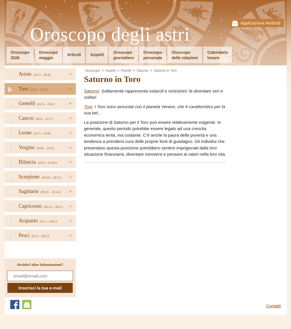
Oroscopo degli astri (110, 35)
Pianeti (126, 71)
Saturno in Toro (165, 71)
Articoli (74, 54)
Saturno (142, 71)
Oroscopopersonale (152, 55)
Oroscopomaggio (48, 55)
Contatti (273, 305)
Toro (88, 106)
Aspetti (97, 54)
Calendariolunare (217, 55)
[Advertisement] (132, 207)
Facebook (14, 304)
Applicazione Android (260, 22)
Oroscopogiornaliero (123, 55)
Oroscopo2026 (20, 55)
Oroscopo (92, 71)
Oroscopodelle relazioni (185, 55)
